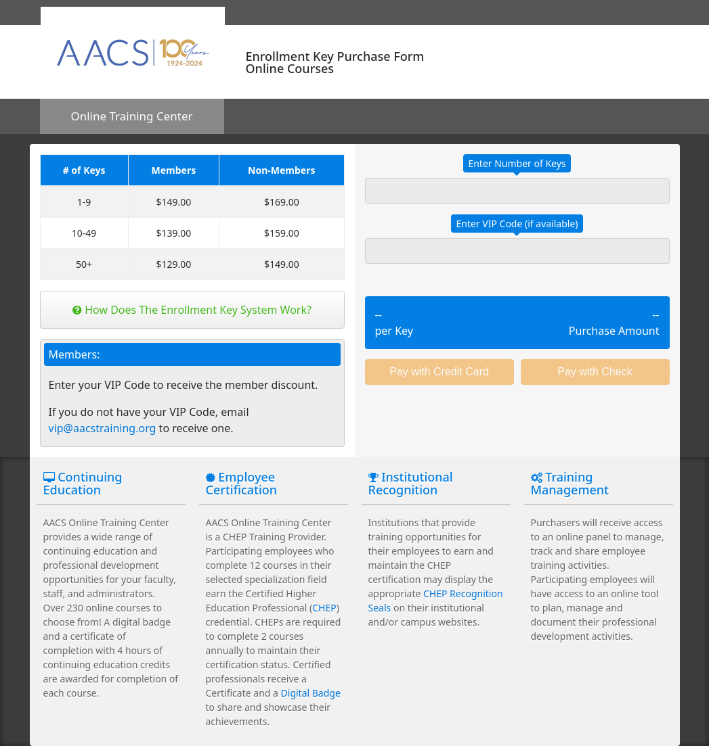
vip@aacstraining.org (102, 428)
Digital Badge (311, 692)
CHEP (324, 607)
